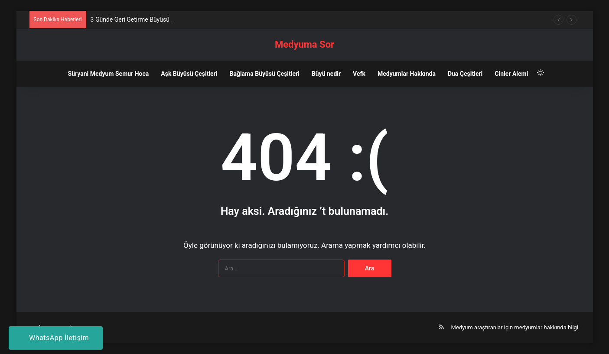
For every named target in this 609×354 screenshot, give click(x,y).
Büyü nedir (326, 73)
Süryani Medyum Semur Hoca (108, 73)
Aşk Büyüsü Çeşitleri (189, 73)
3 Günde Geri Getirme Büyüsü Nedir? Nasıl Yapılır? (158, 19)
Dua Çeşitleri (465, 73)
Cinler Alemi (511, 73)
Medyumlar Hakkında (407, 73)
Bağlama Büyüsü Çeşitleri (264, 73)
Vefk (359, 73)
